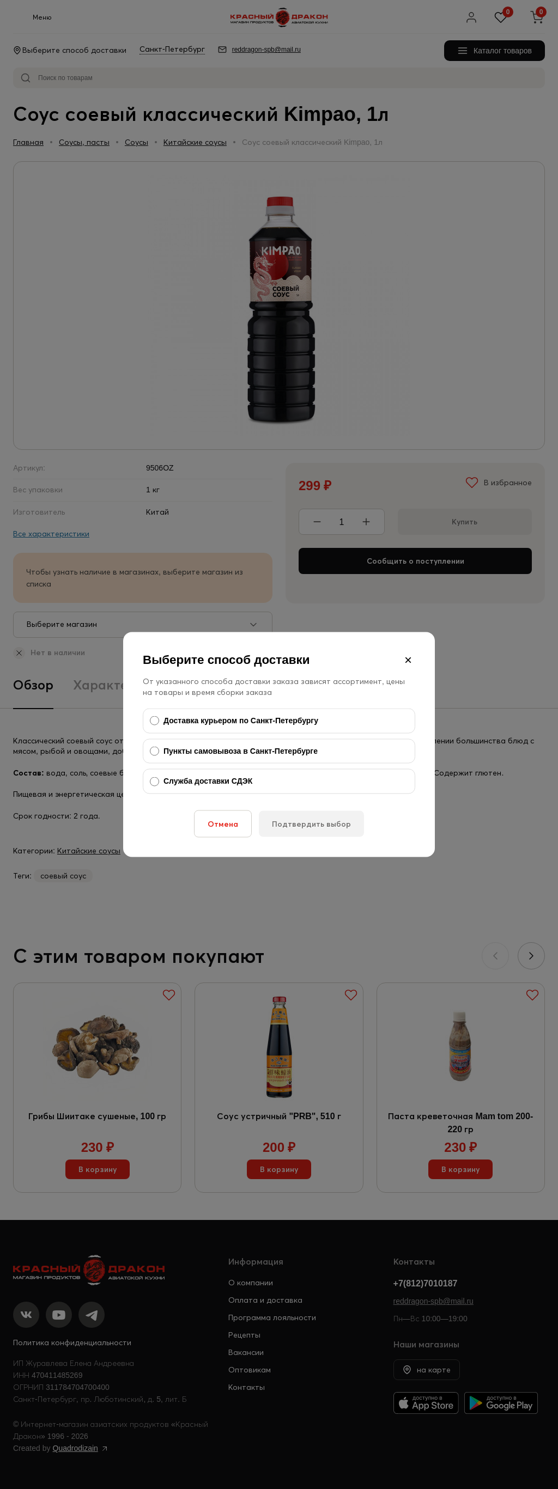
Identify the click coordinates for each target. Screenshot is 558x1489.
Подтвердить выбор (311, 823)
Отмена (223, 823)
